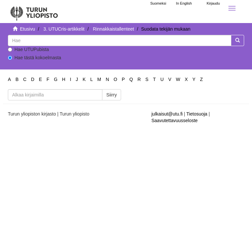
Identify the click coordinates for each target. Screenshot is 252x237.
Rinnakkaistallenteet (113, 29)
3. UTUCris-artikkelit (63, 29)
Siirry (111, 94)
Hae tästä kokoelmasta (34, 57)
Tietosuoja (196, 114)
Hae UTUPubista (28, 49)
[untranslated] (119, 40)
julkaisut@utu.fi (167, 114)
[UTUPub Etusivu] (34, 11)
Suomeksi (158, 3)
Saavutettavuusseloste (175, 120)
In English (184, 3)
